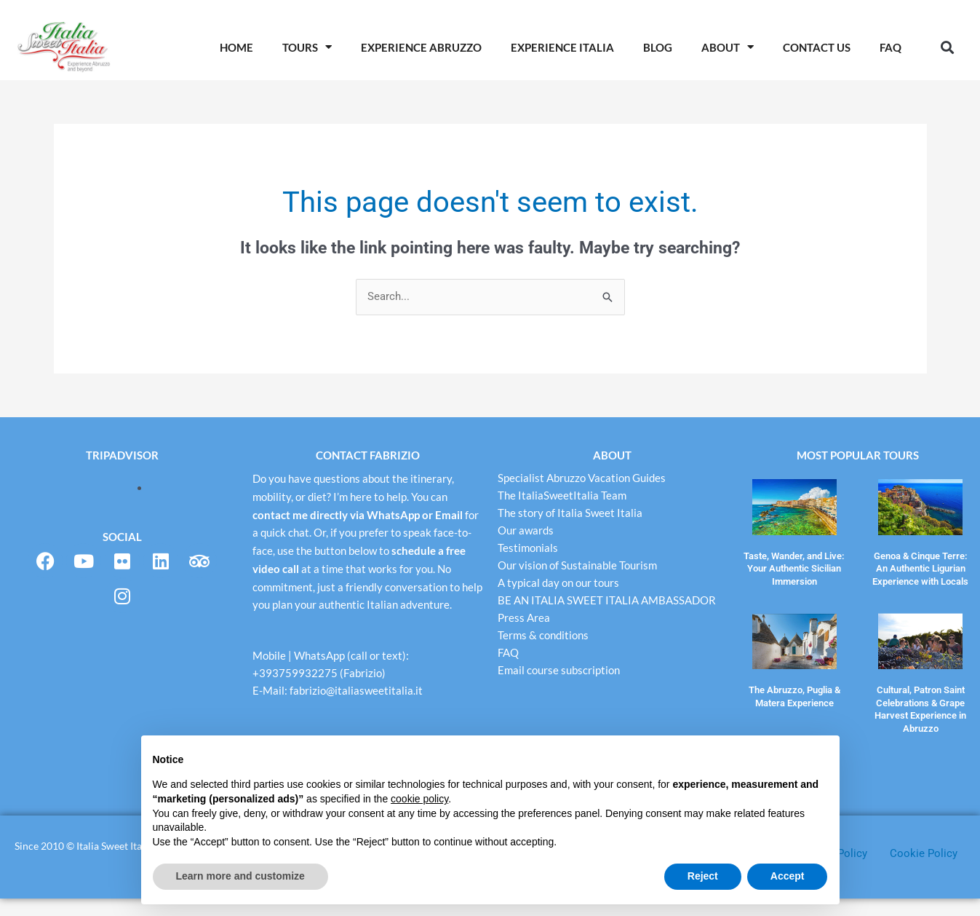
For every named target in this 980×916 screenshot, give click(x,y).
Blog (657, 47)
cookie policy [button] (419, 799)
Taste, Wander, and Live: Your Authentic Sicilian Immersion (794, 566)
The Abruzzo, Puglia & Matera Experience (794, 691)
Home (236, 47)
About (727, 47)
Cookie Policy (923, 870)
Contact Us (816, 47)
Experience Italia (562, 47)
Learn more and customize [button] (240, 876)
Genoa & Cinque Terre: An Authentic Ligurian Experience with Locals (920, 566)
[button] (948, 47)
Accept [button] (787, 876)
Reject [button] (703, 876)
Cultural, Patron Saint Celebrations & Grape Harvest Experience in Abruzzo (921, 702)
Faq (890, 47)
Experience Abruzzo (421, 47)
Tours (307, 47)
